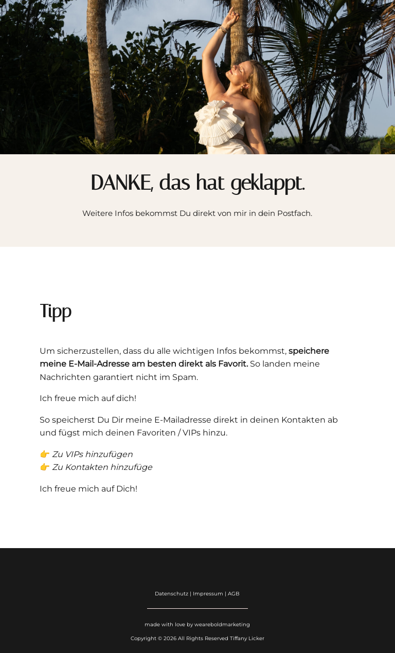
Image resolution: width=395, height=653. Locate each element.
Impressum (209, 593)
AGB (234, 593)
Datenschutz (171, 593)
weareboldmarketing (222, 624)
